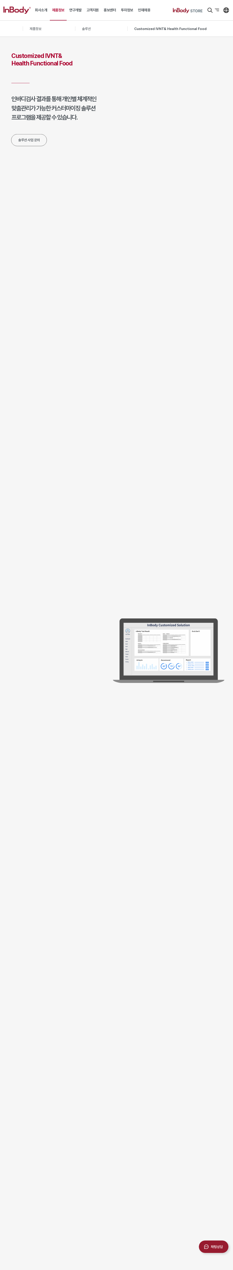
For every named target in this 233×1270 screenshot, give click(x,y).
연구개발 (75, 10)
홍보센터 (110, 10)
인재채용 (144, 10)
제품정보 (58, 10)
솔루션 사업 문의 (29, 140)
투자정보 (127, 10)
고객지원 (92, 10)
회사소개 (41, 10)
